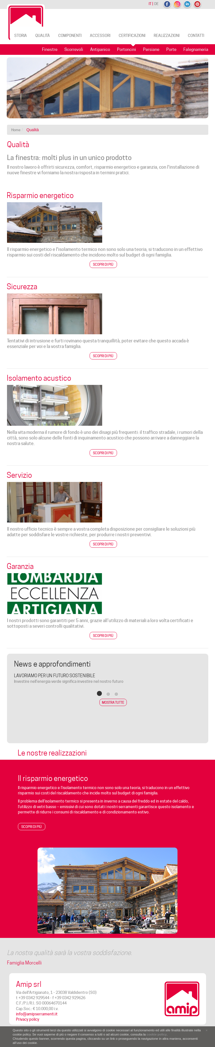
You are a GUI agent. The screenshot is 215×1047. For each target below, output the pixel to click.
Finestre (49, 49)
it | (151, 3)
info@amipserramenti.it (37, 1014)
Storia (20, 35)
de (156, 3)
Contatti (196, 35)
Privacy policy (27, 1019)
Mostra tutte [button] (113, 702)
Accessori (100, 35)
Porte (171, 49)
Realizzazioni (166, 35)
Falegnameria (195, 49)
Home (15, 130)
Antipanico (100, 49)
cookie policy (157, 1034)
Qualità (42, 35)
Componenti (69, 35)
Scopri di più (103, 264)
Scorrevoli (73, 49)
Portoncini (126, 49)
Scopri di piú (31, 827)
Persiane (151, 49)
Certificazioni (132, 35)
